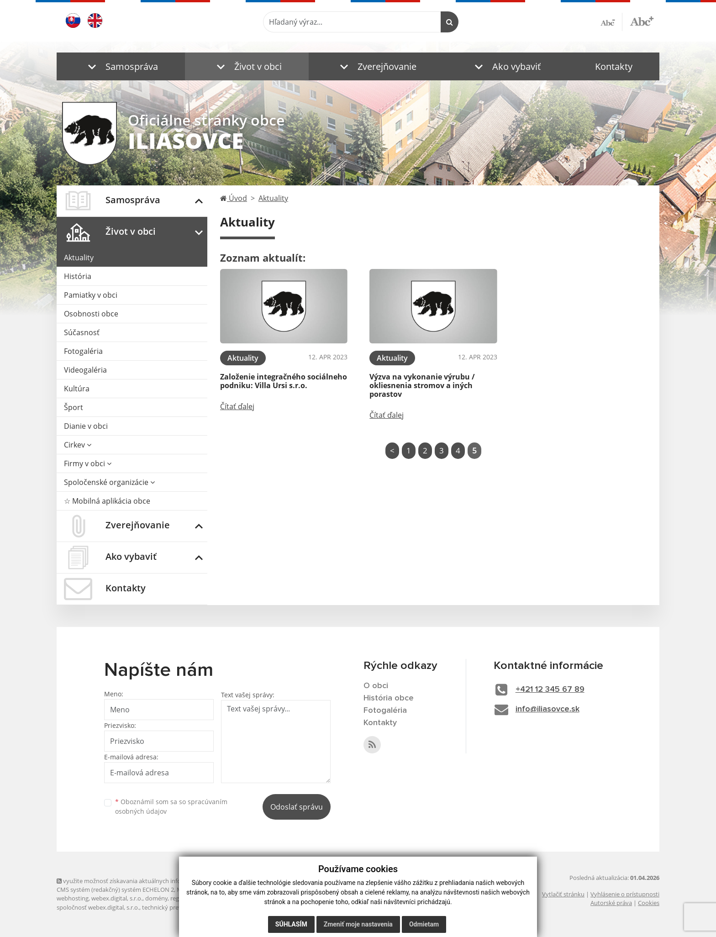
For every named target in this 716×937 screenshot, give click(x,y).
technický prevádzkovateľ (176, 907)
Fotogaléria (83, 351)
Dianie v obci (86, 426)
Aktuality (79, 258)
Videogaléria (85, 370)
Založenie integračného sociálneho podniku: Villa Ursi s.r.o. (283, 381)
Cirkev (77, 445)
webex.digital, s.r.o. (116, 898)
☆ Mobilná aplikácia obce (107, 501)
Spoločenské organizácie (109, 482)
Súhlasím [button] (291, 924)
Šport (73, 407)
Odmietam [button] (424, 924)
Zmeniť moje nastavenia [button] (358, 924)
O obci (375, 686)
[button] (121, 66)
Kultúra (77, 389)
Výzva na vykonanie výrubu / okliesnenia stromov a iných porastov (422, 385)
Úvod (233, 198)
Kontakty (613, 66)
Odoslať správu (296, 807)
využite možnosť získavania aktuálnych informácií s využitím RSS (147, 881)
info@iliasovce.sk (547, 709)
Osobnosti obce (91, 314)
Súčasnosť (82, 332)
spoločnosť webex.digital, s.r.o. (98, 907)
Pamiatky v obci (90, 295)
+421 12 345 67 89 (550, 689)
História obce (388, 698)
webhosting (73, 898)
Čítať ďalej (237, 406)
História (77, 276)
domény (156, 898)
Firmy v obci (87, 463)
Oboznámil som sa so (171, 806)
